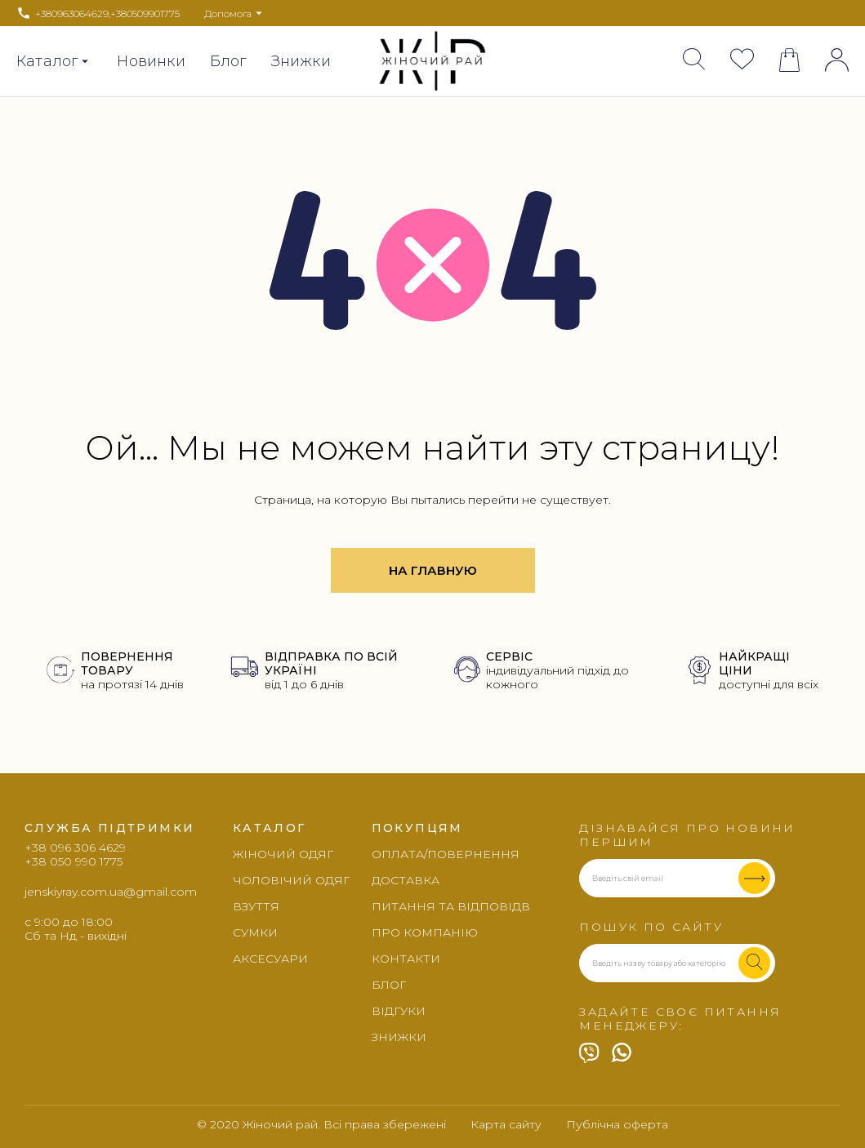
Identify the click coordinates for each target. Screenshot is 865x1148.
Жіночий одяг (283, 854)
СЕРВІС (509, 656)
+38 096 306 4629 (75, 848)
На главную (433, 570)
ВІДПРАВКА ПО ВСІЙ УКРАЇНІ (331, 663)
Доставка (405, 880)
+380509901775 (145, 13)
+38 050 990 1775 (74, 862)
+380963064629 (72, 13)
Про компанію (425, 932)
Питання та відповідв (451, 906)
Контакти (406, 958)
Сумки (255, 932)
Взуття (256, 906)
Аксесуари (270, 958)
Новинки (151, 61)
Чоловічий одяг (291, 880)
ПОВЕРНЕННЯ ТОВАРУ (127, 663)
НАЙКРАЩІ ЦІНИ (754, 663)
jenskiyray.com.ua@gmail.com (111, 891)
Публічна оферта (617, 1125)
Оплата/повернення (445, 854)
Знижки (301, 61)
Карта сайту (506, 1125)
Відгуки (399, 1010)
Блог (228, 61)
